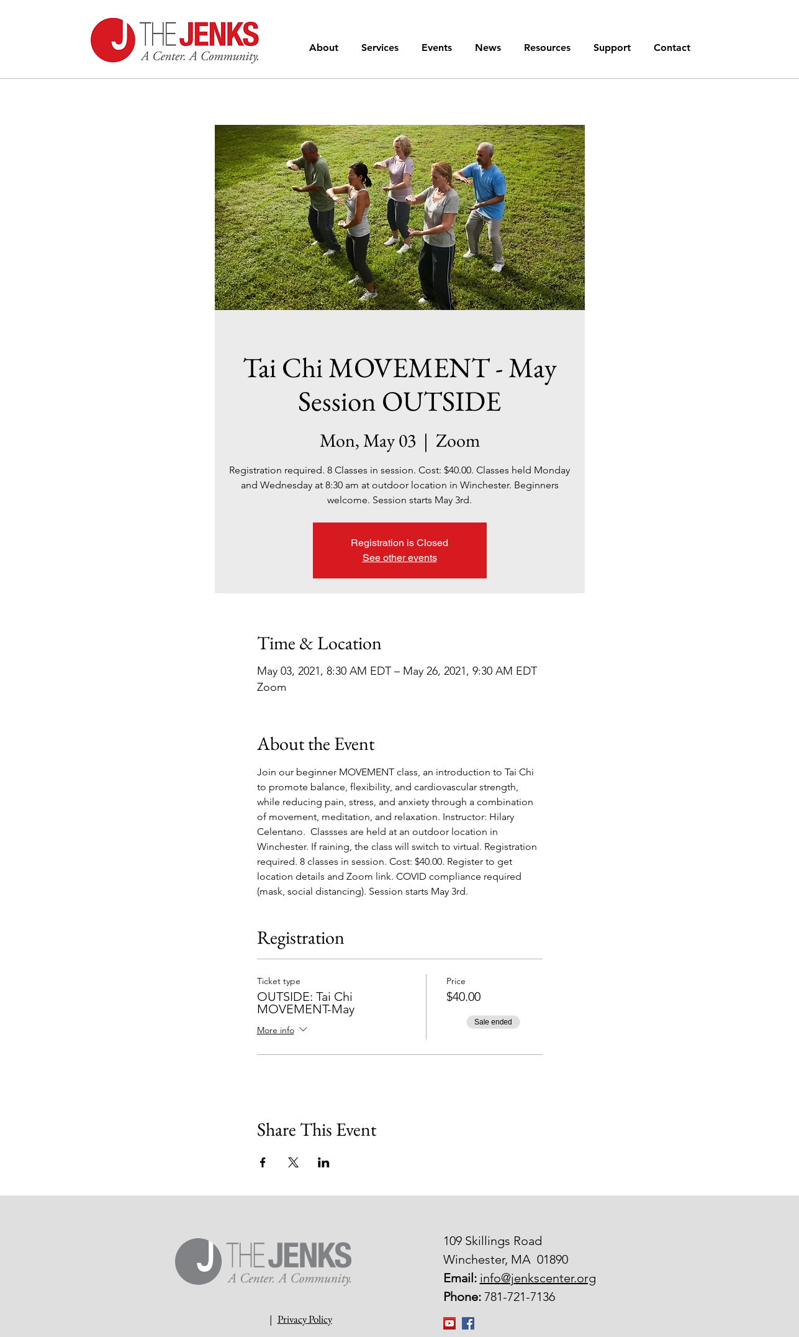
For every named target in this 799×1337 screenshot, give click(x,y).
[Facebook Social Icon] (468, 1323)
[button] (326, 47)
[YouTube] (449, 1323)
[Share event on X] (293, 1162)
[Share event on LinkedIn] (324, 1162)
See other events (400, 558)
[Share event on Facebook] (263, 1162)
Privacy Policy (305, 1319)
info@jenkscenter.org (538, 1278)
